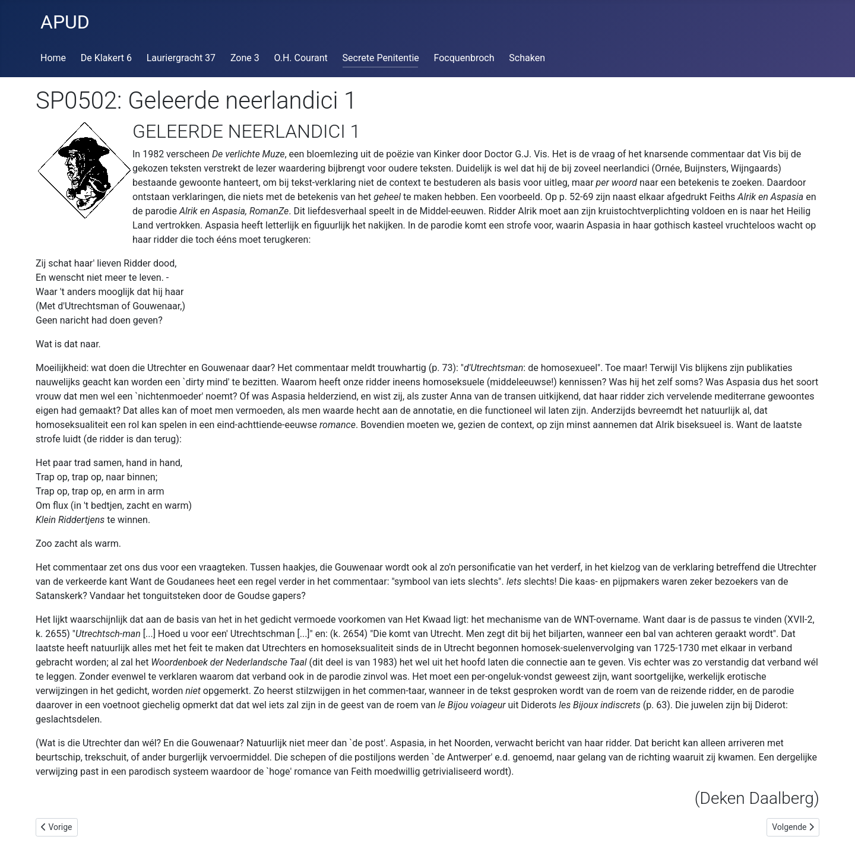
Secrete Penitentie (381, 58)
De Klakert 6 (106, 58)
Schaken (527, 58)
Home (53, 58)
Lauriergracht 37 (181, 58)
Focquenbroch (464, 58)
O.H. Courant (301, 58)
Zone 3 (244, 58)
